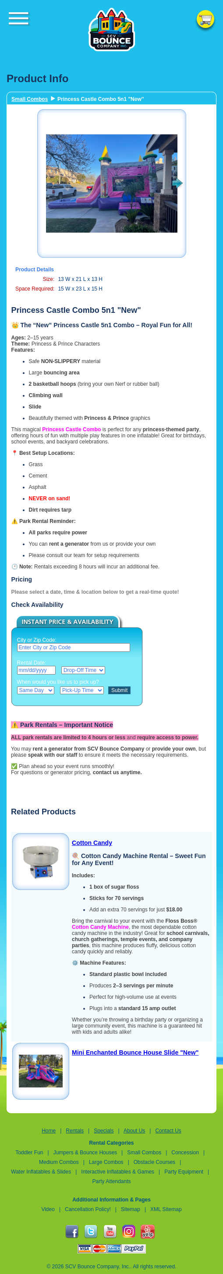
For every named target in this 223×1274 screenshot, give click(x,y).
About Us (134, 1131)
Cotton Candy (92, 842)
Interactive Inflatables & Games (117, 1172)
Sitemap (130, 1209)
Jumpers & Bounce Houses (85, 1152)
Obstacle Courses (154, 1162)
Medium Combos (59, 1162)
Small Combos (29, 99)
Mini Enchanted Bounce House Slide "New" (135, 1052)
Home (49, 1131)
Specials (103, 1131)
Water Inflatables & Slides (41, 1172)
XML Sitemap (166, 1209)
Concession (185, 1152)
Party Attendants (111, 1181)
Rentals (75, 1131)
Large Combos (106, 1162)
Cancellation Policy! (88, 1209)
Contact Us (168, 1131)
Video (47, 1209)
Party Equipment (183, 1172)
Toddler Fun (29, 1152)
